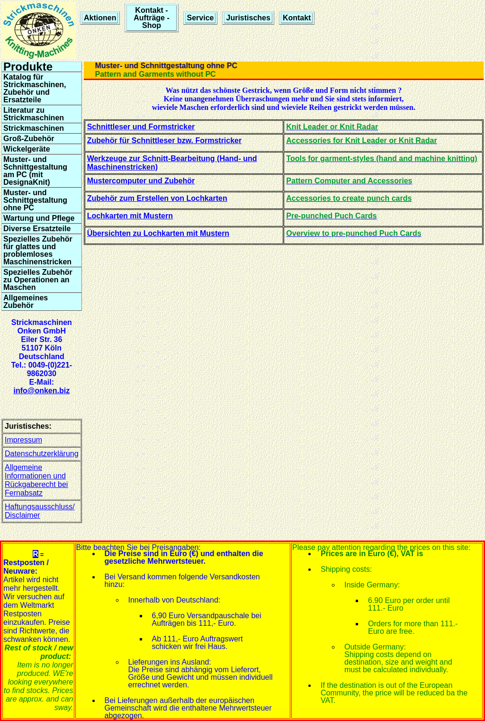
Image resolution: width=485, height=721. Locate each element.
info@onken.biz (41, 391)
